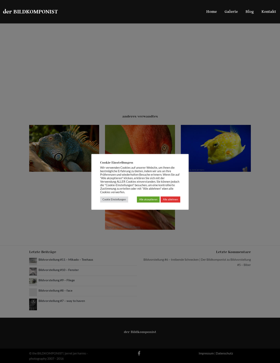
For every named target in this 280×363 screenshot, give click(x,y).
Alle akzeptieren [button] (148, 199)
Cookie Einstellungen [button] (114, 199)
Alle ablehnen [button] (170, 199)
